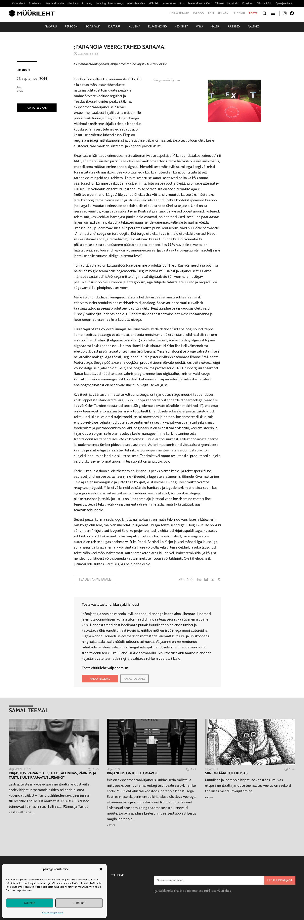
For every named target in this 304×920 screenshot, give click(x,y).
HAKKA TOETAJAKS (134, 678)
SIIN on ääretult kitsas (226, 773)
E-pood (198, 13)
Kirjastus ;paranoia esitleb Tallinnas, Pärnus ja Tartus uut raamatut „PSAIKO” (52, 775)
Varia (199, 26)
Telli (211, 13)
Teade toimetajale (94, 579)
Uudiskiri (239, 13)
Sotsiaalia (92, 26)
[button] (101, 869)
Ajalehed (254, 26)
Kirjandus (23, 70)
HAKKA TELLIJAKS (36, 107)
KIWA (20, 91)
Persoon (71, 26)
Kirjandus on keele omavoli (132, 773)
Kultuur (114, 26)
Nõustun (29, 902)
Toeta (253, 13)
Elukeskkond (157, 26)
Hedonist (181, 26)
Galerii (215, 26)
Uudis (27, 769)
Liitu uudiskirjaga (279, 880)
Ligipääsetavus (180, 13)
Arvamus (51, 26)
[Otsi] (264, 13)
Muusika (134, 26)
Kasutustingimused (52, 912)
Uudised (234, 26)
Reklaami (223, 13)
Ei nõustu (79, 902)
